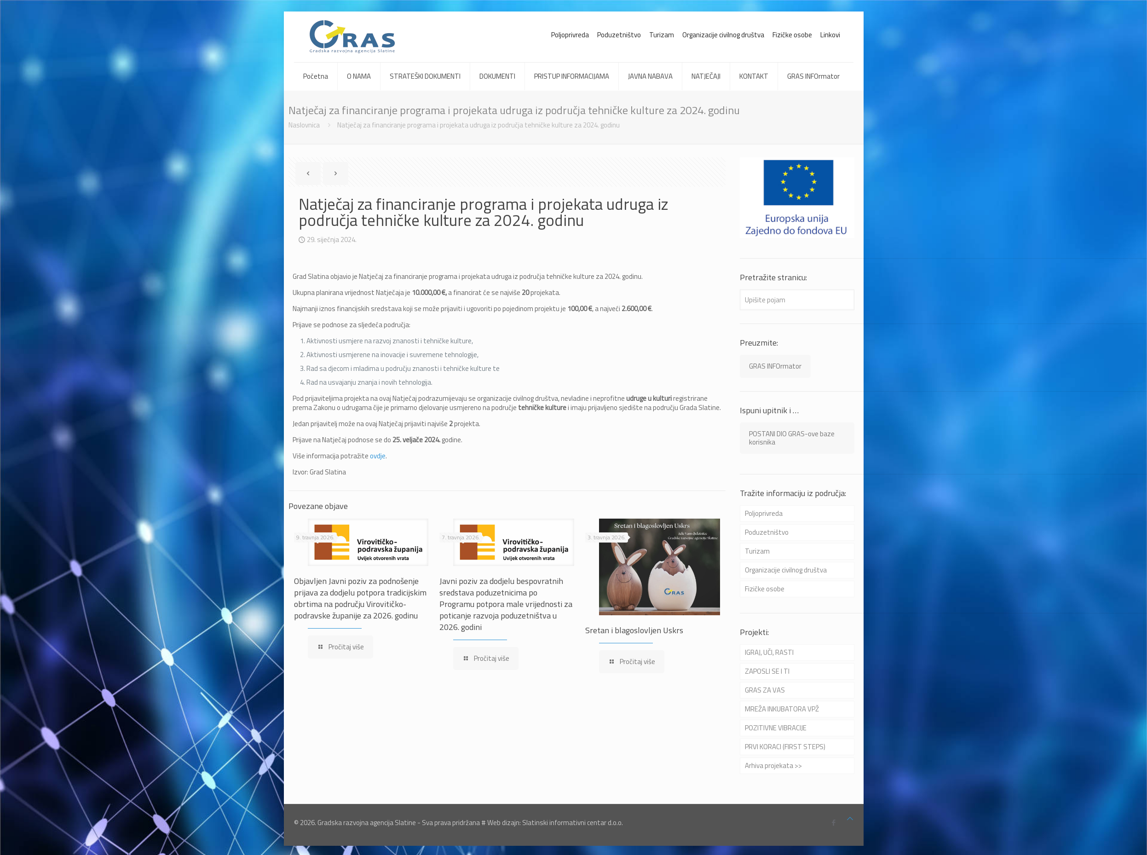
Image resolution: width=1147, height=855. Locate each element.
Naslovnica (304, 125)
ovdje (378, 456)
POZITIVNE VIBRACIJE (776, 727)
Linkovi (830, 34)
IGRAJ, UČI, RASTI (769, 652)
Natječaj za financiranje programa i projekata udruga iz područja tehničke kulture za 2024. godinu (478, 125)
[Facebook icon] (833, 822)
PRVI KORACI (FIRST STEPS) (785, 746)
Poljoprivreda (570, 34)
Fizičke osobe (792, 34)
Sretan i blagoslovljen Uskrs (634, 630)
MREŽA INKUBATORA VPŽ (782, 709)
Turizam (661, 34)
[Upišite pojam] (797, 299)
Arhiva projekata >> (773, 765)
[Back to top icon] (850, 818)
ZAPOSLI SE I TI (767, 671)
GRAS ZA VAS (765, 690)
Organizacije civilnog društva (723, 34)
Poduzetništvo (619, 34)
